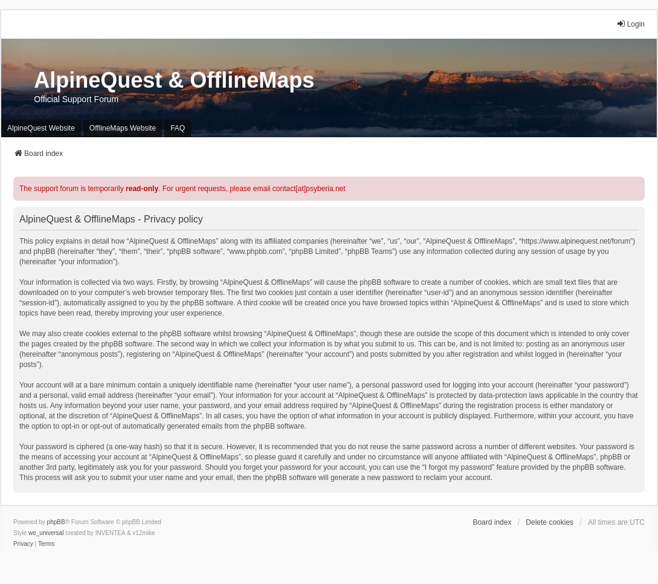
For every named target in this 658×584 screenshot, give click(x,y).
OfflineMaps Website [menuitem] (122, 128)
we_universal (45, 533)
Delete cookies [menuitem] (549, 522)
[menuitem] (23, 544)
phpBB (56, 522)
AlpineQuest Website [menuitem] (41, 128)
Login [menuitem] (630, 23)
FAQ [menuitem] (177, 128)
